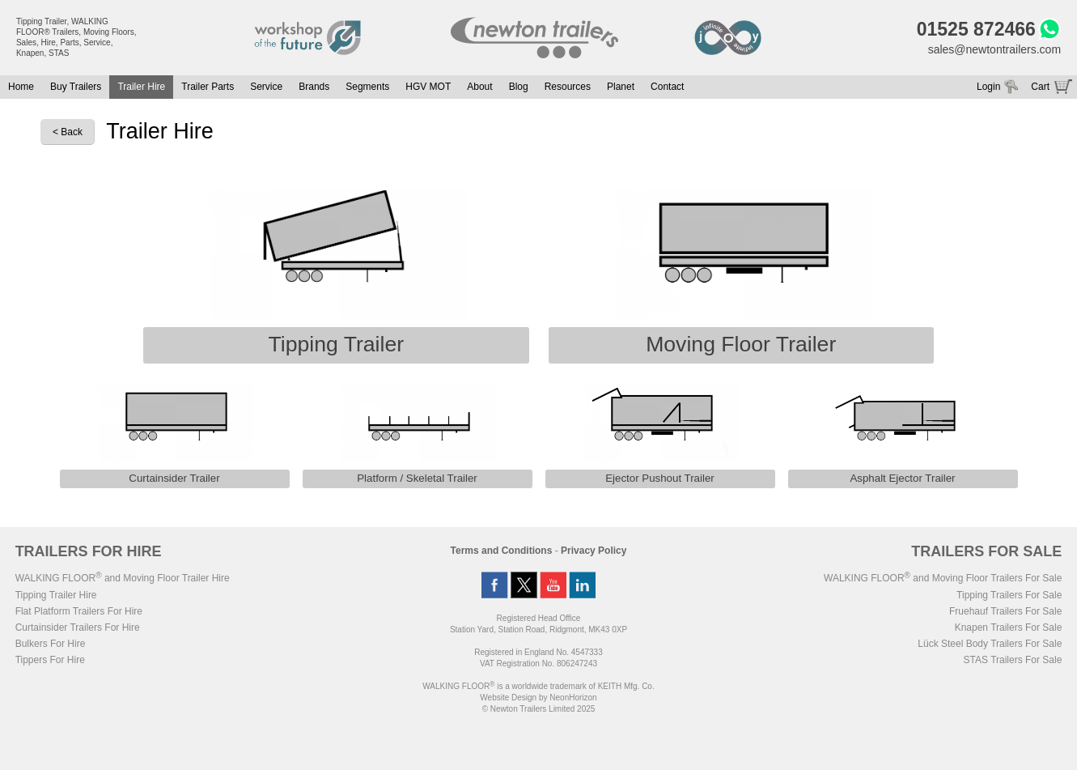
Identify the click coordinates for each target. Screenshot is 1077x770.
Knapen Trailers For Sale (1008, 627)
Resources (568, 86)
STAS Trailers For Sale (1013, 660)
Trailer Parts (207, 86)
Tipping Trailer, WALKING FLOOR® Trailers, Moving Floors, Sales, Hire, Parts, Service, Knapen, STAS (76, 37)
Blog (518, 86)
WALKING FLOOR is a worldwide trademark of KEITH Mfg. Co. (538, 686)
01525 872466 (976, 29)
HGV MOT (428, 86)
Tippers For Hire (50, 660)
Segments (367, 86)
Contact (667, 86)
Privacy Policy (593, 550)
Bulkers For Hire (50, 643)
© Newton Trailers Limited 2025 (539, 708)
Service (266, 86)
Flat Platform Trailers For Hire (78, 611)
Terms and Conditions (502, 550)
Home (21, 86)
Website (508, 697)
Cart (1040, 86)
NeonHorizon (572, 697)
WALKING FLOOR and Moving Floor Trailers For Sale (943, 578)
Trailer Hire (141, 86)
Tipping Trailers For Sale (1009, 595)
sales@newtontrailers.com (994, 49)
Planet (620, 86)
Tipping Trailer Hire (56, 595)
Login (988, 86)
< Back (68, 132)
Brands (314, 86)
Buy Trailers (75, 86)
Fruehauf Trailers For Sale (1005, 611)
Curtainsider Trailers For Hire (77, 627)
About (479, 86)
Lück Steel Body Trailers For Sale (990, 643)
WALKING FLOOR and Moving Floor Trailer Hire (122, 578)
